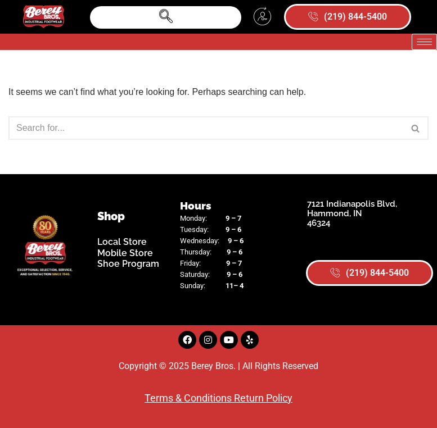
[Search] (205, 128)
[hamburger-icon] (424, 42)
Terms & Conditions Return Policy (218, 398)
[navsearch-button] (165, 17)
